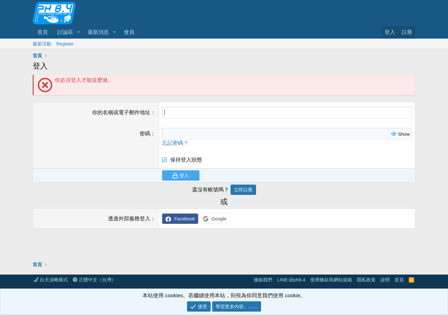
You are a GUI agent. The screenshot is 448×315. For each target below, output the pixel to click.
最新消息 (98, 32)
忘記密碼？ (175, 143)
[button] (78, 32)
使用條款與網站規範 (331, 279)
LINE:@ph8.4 (291, 279)
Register (65, 43)
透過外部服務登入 (129, 219)
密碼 (145, 134)
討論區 (65, 32)
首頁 (42, 32)
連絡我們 (263, 279)
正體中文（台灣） (94, 279)
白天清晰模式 (51, 279)
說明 (385, 279)
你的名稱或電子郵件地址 (121, 112)
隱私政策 (366, 279)
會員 (129, 32)
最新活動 (42, 43)
